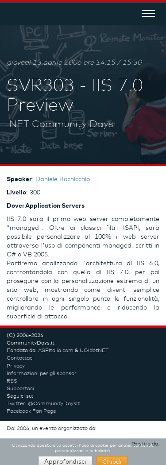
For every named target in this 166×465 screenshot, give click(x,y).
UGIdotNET (94, 350)
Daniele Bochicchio (62, 179)
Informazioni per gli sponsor (42, 373)
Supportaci (20, 388)
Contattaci (20, 358)
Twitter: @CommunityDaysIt (43, 404)
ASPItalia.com (55, 350)
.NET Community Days (60, 124)
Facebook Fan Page (31, 411)
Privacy (16, 366)
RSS (12, 381)
